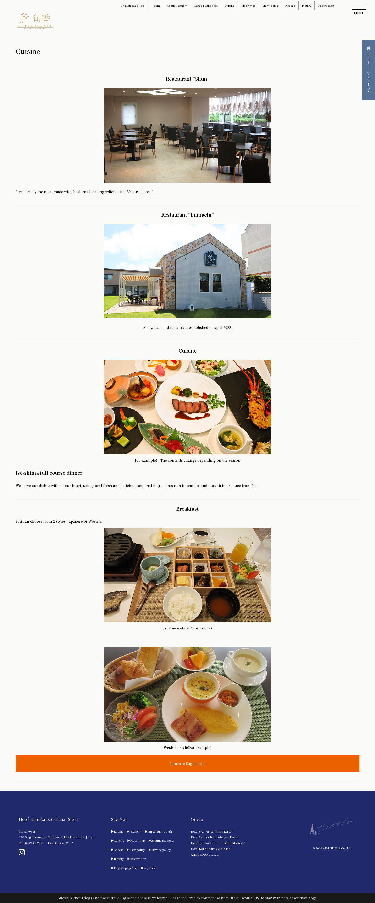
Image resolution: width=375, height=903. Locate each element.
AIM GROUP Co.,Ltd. (207, 854)
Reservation (326, 5)
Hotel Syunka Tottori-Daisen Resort (217, 837)
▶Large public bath (159, 831)
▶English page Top (124, 868)
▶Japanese (149, 868)
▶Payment (134, 831)
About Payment (177, 5)
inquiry (306, 5)
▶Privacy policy (160, 850)
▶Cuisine (117, 841)
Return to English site (187, 763)
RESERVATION (368, 106)
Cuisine (229, 5)
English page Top (132, 5)
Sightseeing (270, 5)
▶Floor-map (136, 841)
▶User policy (136, 850)
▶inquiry (117, 859)
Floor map (248, 5)
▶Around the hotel (162, 841)
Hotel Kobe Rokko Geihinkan (213, 849)
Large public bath (206, 5)
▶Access (117, 850)
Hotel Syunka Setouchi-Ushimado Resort (220, 843)
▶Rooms (117, 831)
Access (290, 5)
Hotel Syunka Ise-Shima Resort (213, 831)
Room (155, 5)
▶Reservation (137, 859)
